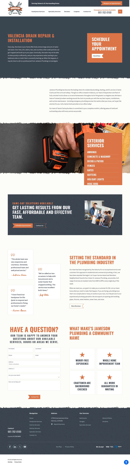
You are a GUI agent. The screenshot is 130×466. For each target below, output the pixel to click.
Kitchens (105, 421)
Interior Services (34, 425)
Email (37, 355)
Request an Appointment (112, 3)
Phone (10, 355)
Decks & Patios (107, 418)
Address (11, 362)
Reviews (67, 11)
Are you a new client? (14, 375)
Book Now (96, 56)
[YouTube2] (25, 447)
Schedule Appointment (23, 225)
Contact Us (87, 11)
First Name (11, 348)
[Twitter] (20, 447)
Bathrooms (83, 418)
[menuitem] (39, 11)
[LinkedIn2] (15, 447)
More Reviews (76, 306)
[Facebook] (10, 447)
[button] (126, 462)
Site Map (59, 447)
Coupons (77, 11)
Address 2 (11, 368)
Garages (82, 421)
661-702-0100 (104, 12)
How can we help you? (15, 382)
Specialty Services (54, 11)
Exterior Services (34, 428)
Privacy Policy (69, 447)
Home (31, 418)
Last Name (38, 348)
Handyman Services (38, 11)
